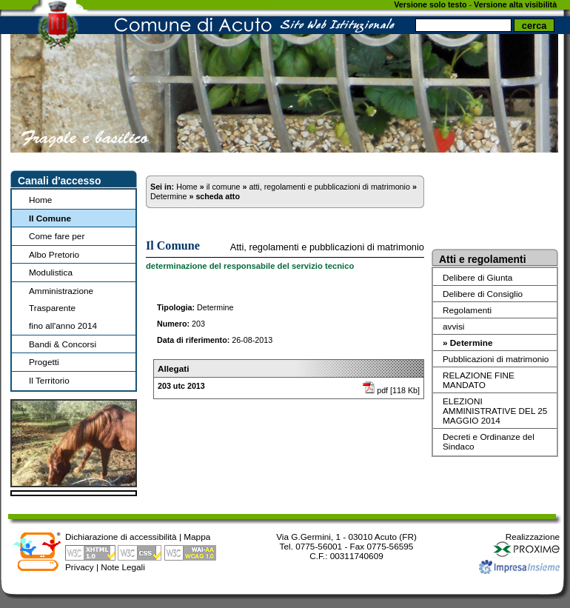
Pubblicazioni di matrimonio (496, 359)
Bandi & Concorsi (62, 344)
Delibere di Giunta (477, 277)
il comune (224, 186)
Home (40, 199)
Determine (168, 196)
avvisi (453, 326)
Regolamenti (467, 310)
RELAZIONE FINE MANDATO (478, 380)
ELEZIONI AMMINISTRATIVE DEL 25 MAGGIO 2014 (495, 410)
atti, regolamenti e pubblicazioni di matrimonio (329, 186)
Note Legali (123, 567)
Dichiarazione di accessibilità (121, 536)
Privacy (79, 567)
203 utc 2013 (181, 385)
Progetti (44, 362)
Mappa (197, 536)
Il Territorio (49, 380)
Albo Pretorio (54, 254)
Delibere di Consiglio (483, 293)
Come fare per (56, 236)
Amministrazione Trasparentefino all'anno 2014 (63, 308)
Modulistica (51, 272)
